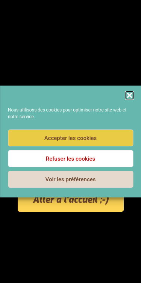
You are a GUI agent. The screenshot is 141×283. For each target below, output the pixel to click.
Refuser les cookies (70, 158)
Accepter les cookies (70, 138)
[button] (129, 95)
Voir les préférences (70, 179)
